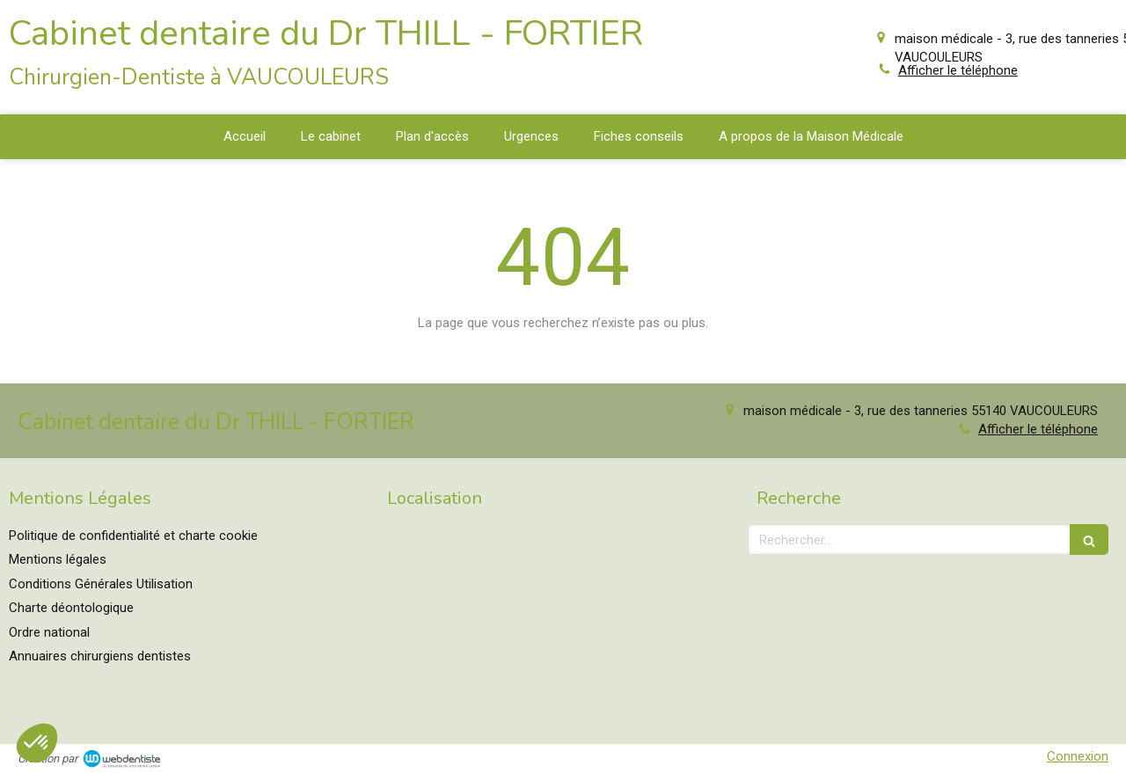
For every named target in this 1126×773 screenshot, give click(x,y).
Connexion (1077, 756)
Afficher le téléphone (958, 70)
